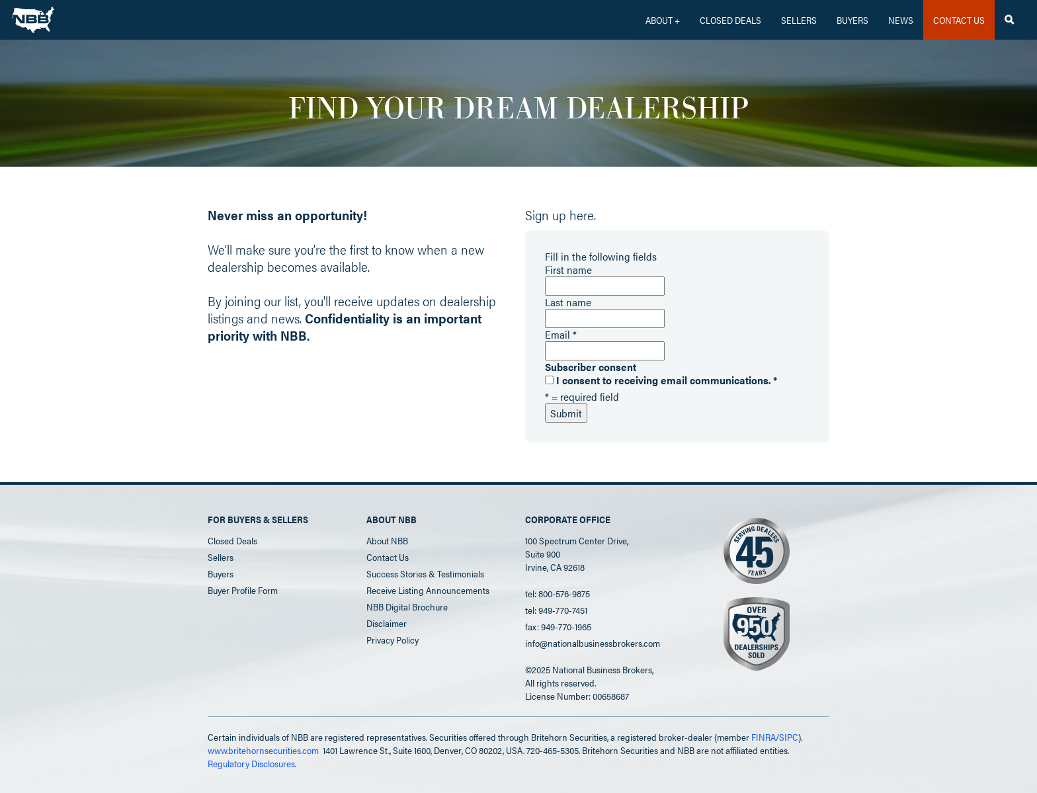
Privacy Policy (392, 639)
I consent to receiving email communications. (661, 380)
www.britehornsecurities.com (263, 750)
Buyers (852, 19)
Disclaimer (386, 623)
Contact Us (387, 556)
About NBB (387, 540)
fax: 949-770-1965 (558, 626)
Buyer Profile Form (243, 590)
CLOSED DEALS (730, 19)
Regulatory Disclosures (251, 763)
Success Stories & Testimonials (425, 573)
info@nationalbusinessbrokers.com (592, 642)
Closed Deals (232, 540)
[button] (663, 20)
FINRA (763, 736)
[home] (33, 16)
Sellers (799, 19)
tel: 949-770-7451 (556, 609)
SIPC (788, 736)
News (900, 19)
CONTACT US (959, 19)
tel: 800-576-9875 (557, 593)
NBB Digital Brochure (407, 606)
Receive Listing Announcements (427, 590)
